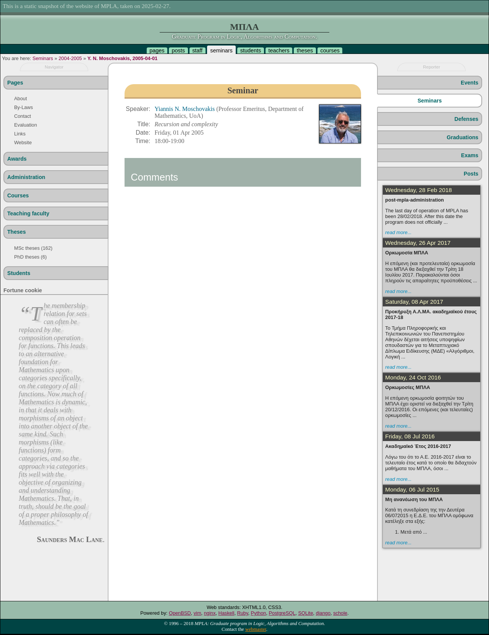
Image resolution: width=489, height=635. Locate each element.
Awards (17, 159)
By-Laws (23, 107)
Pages (15, 83)
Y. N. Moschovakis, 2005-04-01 (122, 58)
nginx (210, 613)
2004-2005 (70, 58)
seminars (221, 50)
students (250, 50)
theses (305, 50)
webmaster (255, 629)
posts (178, 50)
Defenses (467, 119)
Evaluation (25, 125)
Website (23, 142)
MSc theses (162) (33, 248)
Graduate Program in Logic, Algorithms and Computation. (244, 36)
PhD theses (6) (30, 257)
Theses (16, 232)
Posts (471, 174)
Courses (18, 195)
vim (197, 613)
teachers (278, 50)
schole (340, 613)
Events (469, 83)
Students (18, 273)
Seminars (42, 58)
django (323, 613)
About (20, 98)
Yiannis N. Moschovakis (185, 109)
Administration (26, 177)
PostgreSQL (282, 613)
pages (156, 50)
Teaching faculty (28, 213)
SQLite (305, 613)
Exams (469, 155)
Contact (22, 116)
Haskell (226, 613)
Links (20, 134)
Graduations (462, 137)
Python (258, 613)
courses (329, 50)
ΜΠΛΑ (244, 27)
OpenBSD (180, 613)
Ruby (242, 613)
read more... (398, 232)
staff (197, 50)
